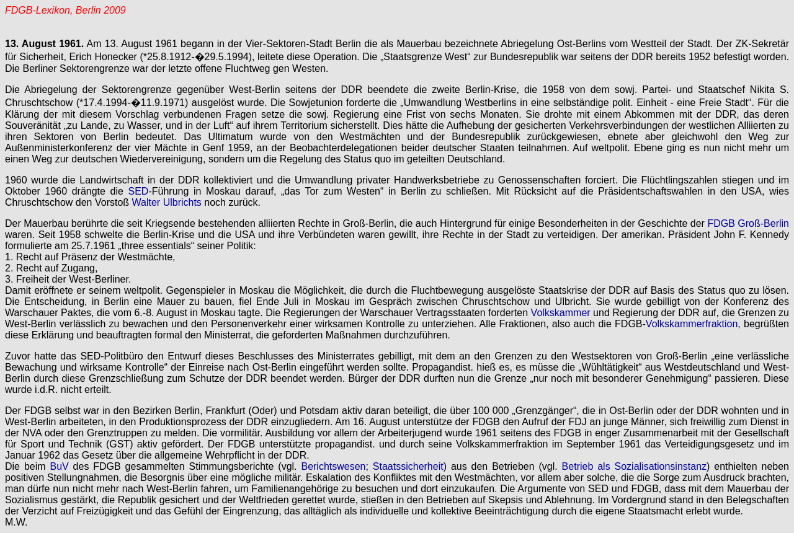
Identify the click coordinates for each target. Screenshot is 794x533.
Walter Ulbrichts (167, 202)
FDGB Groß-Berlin (748, 223)
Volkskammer (561, 312)
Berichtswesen (333, 466)
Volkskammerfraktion (692, 324)
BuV (59, 466)
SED (138, 191)
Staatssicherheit (408, 466)
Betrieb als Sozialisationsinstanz (634, 466)
